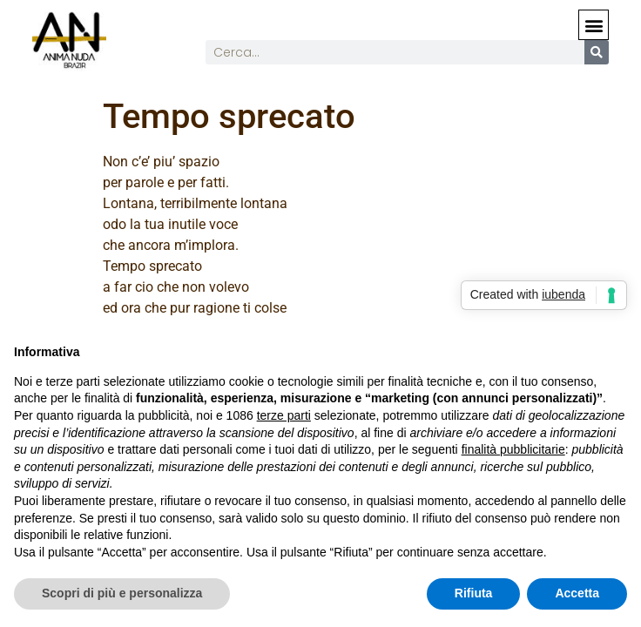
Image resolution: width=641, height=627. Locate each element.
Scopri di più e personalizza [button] (122, 593)
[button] (593, 25)
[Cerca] (596, 52)
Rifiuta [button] (474, 593)
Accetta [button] (577, 593)
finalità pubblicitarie (513, 449)
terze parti (284, 415)
